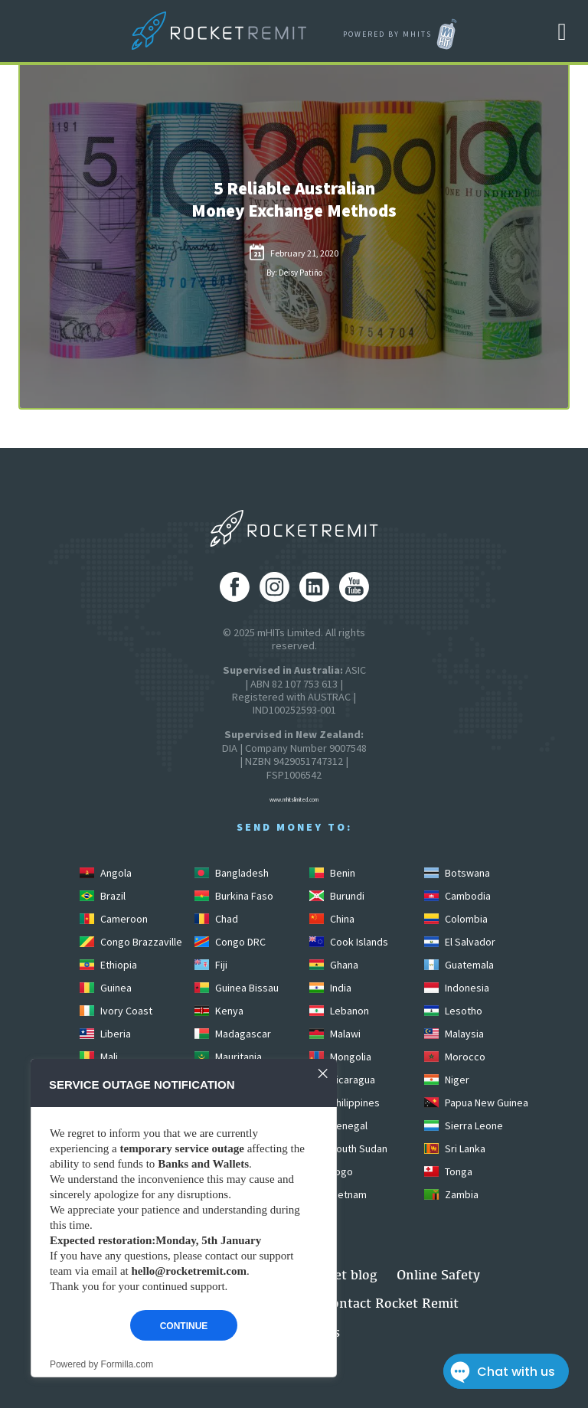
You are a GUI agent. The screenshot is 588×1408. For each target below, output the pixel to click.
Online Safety (438, 1274)
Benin (332, 873)
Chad (216, 919)
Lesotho (453, 1011)
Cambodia (457, 896)
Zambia (451, 1194)
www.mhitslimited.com (294, 799)
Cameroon (114, 919)
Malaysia (454, 1033)
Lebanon (339, 1011)
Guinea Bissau (236, 988)
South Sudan (348, 1148)
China (331, 919)
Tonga (448, 1171)
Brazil (103, 896)
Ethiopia (108, 965)
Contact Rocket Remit (391, 1303)
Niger (446, 1079)
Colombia (456, 919)
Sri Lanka (454, 1148)
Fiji (210, 965)
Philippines (344, 1102)
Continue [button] (184, 1326)
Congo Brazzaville (131, 942)
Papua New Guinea (476, 1102)
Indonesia (456, 988)
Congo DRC (230, 942)
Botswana (457, 873)
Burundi (336, 896)
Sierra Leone (463, 1125)
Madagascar (232, 1033)
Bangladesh (231, 873)
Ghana (333, 965)
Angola (106, 873)
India (330, 988)
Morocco (454, 1056)
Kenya (218, 1011)
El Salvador (459, 942)
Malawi (335, 1033)
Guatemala (459, 965)
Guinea (106, 988)
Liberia (105, 1033)
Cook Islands (348, 942)
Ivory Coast (116, 1011)
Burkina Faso (233, 896)
